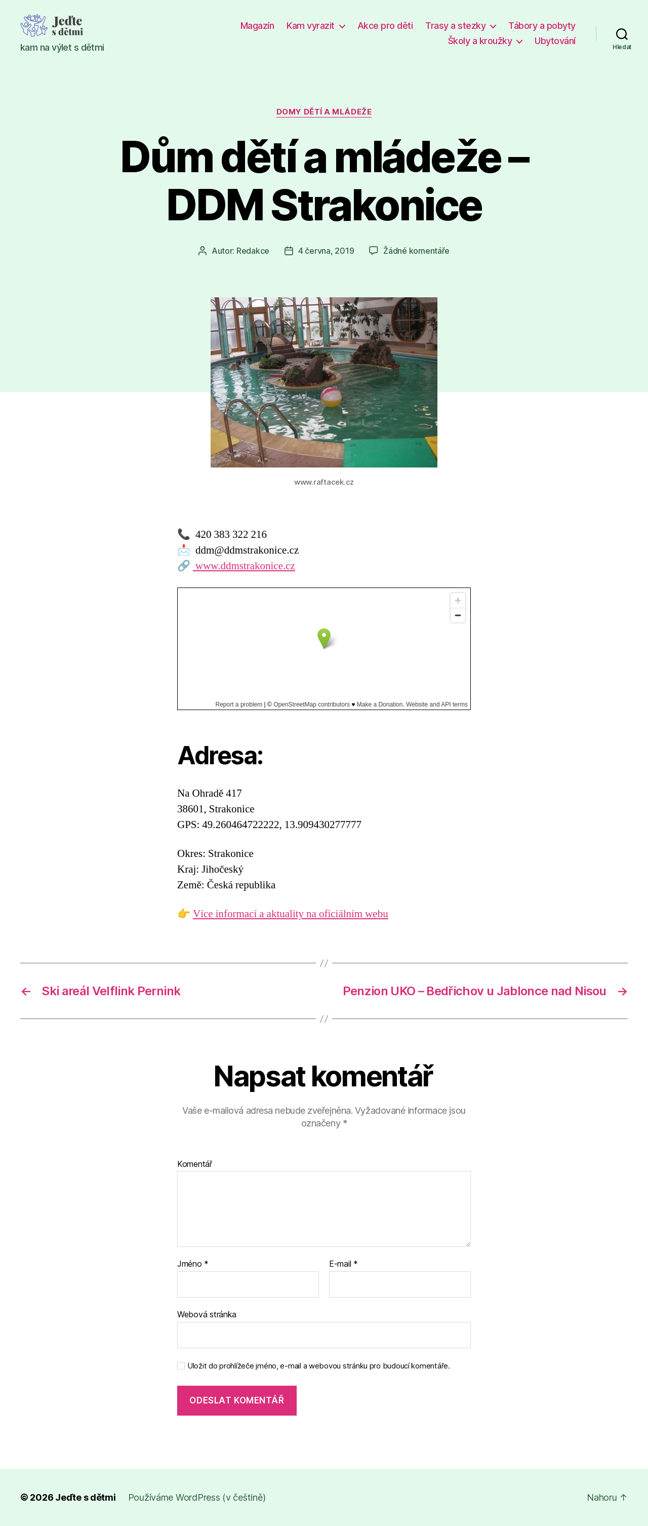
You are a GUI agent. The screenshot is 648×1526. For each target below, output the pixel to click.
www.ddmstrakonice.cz (244, 566)
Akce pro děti (385, 25)
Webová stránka (206, 1314)
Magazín (257, 25)
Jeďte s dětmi (85, 1497)
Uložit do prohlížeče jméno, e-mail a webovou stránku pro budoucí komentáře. (318, 1366)
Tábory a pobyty (542, 25)
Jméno (193, 1264)
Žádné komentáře (416, 251)
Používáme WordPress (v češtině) (197, 1497)
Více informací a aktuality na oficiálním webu (290, 914)
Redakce (252, 251)
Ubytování (555, 40)
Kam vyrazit (311, 25)
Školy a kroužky (480, 40)
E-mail (343, 1264)
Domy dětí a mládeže (324, 111)
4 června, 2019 (326, 251)
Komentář (194, 1164)
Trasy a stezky (455, 25)
